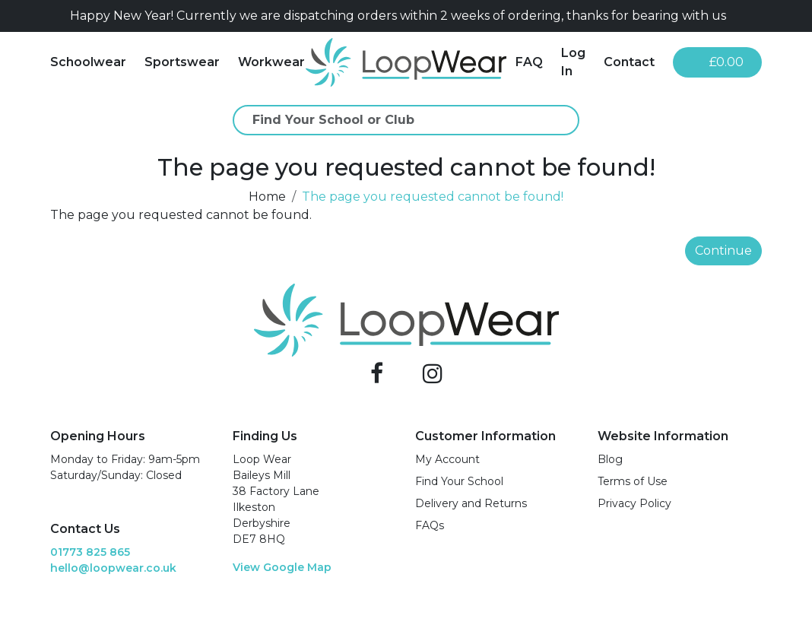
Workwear (271, 62)
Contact (629, 62)
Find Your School (459, 481)
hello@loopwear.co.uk (113, 568)
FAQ (529, 62)
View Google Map (282, 567)
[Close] (755, 16)
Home (267, 196)
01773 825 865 (90, 552)
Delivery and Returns (471, 503)
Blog (610, 459)
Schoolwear (88, 62)
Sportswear (182, 62)
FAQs (429, 525)
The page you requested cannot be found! (432, 196)
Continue (723, 250)
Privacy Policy (634, 503)
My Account (447, 459)
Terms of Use (633, 481)
